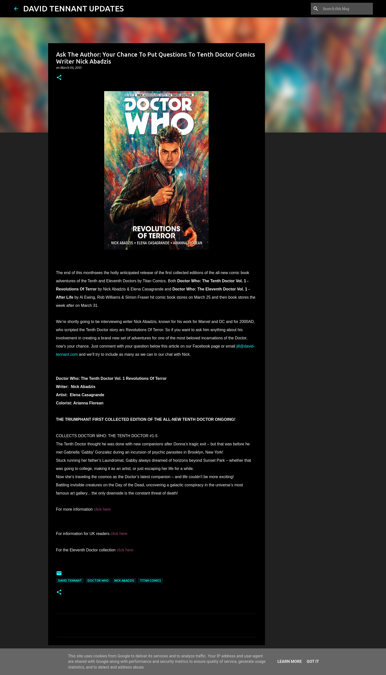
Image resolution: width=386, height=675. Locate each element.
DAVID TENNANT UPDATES (73, 8)
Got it (313, 661)
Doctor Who (98, 580)
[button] (59, 77)
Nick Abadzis (124, 580)
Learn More (289, 661)
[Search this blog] (347, 9)
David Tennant (70, 580)
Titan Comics (150, 580)
